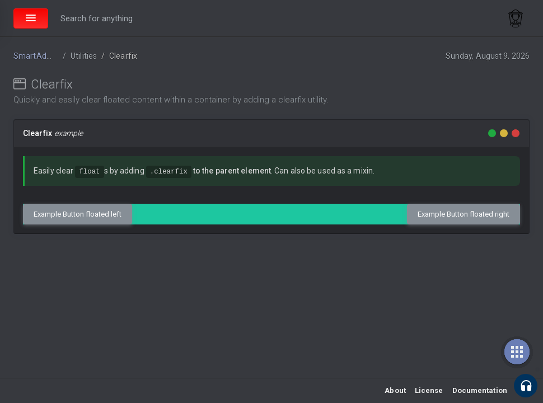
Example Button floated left (77, 214)
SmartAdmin (36, 55)
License (429, 390)
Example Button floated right (463, 214)
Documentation (479, 390)
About (395, 390)
